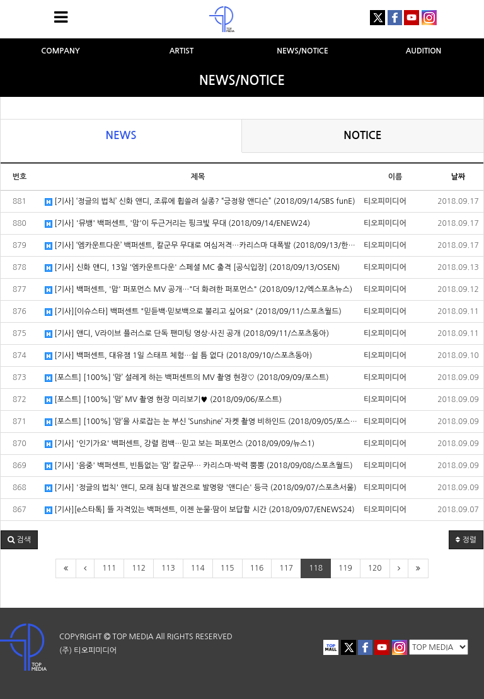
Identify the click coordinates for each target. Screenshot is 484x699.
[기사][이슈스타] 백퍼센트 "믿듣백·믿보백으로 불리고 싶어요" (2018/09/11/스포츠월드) (193, 312)
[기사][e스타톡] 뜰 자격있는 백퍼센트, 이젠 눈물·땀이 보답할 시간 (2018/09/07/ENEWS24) (200, 510)
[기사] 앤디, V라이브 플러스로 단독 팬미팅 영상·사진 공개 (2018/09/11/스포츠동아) (187, 334)
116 (257, 568)
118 (316, 568)
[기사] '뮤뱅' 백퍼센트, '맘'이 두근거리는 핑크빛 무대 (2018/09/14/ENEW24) (177, 224)
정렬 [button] (466, 540)
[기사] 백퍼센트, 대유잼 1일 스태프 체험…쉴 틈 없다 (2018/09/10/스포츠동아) (178, 356)
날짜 (458, 177)
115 (227, 568)
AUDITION (424, 51)
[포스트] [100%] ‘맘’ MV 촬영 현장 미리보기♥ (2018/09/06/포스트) (163, 400)
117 (286, 568)
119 (345, 568)
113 (168, 568)
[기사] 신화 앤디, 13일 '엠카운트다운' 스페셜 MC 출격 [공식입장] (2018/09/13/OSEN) (192, 268)
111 (109, 568)
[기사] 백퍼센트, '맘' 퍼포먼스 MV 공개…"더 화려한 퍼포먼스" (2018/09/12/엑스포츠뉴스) (198, 290)
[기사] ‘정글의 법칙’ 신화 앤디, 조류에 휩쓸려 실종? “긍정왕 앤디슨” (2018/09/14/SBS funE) (200, 202)
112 (139, 568)
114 (198, 568)
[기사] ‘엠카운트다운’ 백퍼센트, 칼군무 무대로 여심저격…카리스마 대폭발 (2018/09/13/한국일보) (201, 246)
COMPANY (60, 51)
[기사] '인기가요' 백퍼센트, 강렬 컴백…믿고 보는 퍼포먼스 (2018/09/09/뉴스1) (179, 444)
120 (375, 568)
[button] (19, 539)
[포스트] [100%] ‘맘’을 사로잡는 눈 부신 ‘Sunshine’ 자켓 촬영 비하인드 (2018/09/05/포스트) (201, 422)
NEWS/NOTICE (302, 51)
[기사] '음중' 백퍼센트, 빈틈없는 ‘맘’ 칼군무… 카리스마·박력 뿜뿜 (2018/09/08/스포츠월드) (199, 466)
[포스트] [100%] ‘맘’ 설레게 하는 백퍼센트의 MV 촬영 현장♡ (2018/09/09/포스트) (187, 378)
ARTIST (182, 51)
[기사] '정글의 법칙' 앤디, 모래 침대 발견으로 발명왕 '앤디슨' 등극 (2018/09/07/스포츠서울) (201, 488)
